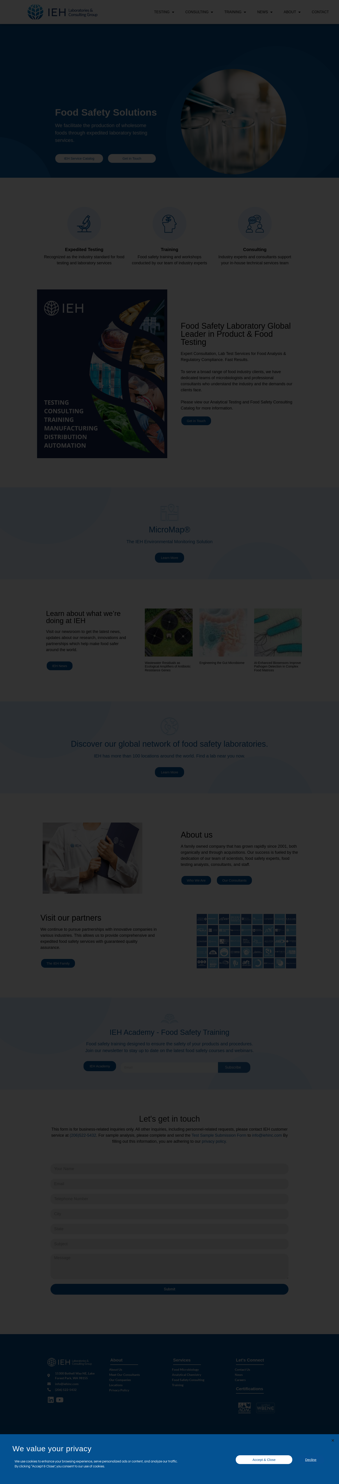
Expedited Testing (84, 251)
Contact (320, 12)
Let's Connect (250, 1361)
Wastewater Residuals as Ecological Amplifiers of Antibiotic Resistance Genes (168, 668)
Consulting (199, 12)
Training (235, 12)
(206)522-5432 (83, 1137)
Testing (164, 12)
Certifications (249, 1390)
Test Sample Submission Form (219, 1137)
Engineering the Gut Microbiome (221, 664)
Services (182, 1361)
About (292, 12)
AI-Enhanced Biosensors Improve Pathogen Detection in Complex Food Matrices (277, 668)
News (265, 12)
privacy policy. (214, 1143)
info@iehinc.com (267, 1137)
